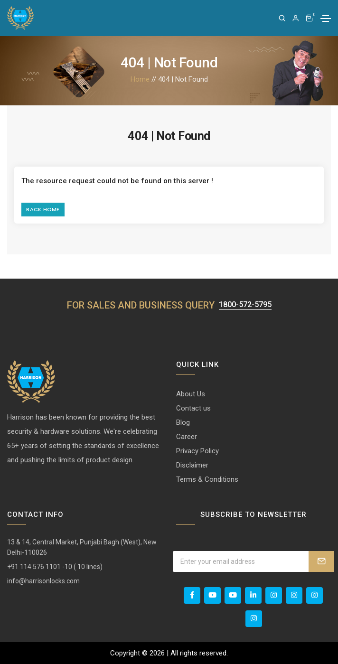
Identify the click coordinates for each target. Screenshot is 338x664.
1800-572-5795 (245, 305)
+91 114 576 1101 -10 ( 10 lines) (55, 566)
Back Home (42, 209)
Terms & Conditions (207, 479)
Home (140, 79)
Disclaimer (192, 465)
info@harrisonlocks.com (43, 581)
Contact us (193, 408)
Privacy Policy (197, 451)
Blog (183, 422)
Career (186, 436)
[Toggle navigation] (325, 18)
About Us (190, 394)
